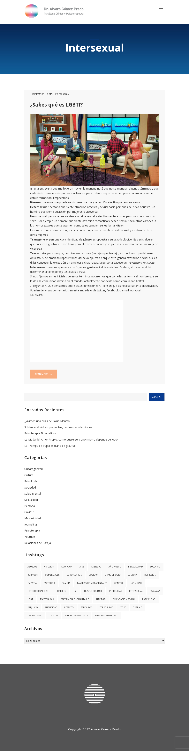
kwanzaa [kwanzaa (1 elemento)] (155, 590)
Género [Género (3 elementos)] (118, 582)
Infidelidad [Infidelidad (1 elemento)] (115, 590)
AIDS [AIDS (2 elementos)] (81, 566)
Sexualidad (31, 500)
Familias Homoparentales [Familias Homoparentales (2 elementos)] (92, 582)
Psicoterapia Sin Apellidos (40, 433)
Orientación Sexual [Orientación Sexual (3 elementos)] (124, 599)
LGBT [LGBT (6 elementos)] (30, 599)
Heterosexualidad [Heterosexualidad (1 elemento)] (38, 590)
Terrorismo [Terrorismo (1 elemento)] (106, 607)
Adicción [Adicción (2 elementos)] (49, 566)
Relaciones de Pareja (37, 543)
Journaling (30, 524)
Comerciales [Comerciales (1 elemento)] (52, 574)
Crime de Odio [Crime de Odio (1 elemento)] (113, 574)
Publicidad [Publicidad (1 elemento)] (51, 607)
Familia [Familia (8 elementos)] (66, 582)
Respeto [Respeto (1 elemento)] (69, 607)
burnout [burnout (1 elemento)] (32, 574)
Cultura (28, 475)
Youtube (29, 537)
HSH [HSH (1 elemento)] (75, 590)
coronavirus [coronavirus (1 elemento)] (74, 574)
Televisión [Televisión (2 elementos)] (87, 607)
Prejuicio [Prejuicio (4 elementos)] (32, 607)
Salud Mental (32, 493)
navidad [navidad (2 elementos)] (101, 599)
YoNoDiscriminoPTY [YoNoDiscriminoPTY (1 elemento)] (106, 615)
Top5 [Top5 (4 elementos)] (123, 607)
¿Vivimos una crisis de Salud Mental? (47, 421)
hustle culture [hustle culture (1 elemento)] (93, 590)
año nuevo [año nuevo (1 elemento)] (115, 566)
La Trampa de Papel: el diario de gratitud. (50, 446)
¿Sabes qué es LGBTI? (56, 104)
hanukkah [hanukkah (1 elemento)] (136, 582)
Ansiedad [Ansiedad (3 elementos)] (96, 566)
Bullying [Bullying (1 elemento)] (155, 566)
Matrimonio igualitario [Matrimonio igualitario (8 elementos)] (75, 599)
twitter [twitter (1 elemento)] (53, 615)
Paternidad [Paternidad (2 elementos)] (148, 599)
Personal (29, 506)
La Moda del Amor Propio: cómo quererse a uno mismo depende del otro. (71, 439)
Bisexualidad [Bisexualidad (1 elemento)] (135, 566)
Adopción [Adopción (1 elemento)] (66, 566)
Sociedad (30, 487)
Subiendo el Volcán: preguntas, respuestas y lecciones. (58, 427)
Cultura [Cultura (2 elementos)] (132, 574)
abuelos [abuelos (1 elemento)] (32, 566)
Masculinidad (32, 518)
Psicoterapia (32, 530)
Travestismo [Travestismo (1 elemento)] (34, 615)
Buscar (157, 397)
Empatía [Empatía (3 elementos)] (32, 582)
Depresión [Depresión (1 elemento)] (150, 574)
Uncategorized (33, 469)
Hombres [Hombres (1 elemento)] (61, 590)
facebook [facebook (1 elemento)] (49, 582)
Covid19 (29, 512)
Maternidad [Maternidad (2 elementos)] (47, 599)
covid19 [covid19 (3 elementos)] (93, 574)
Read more (43, 374)
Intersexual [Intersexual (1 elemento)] (136, 590)
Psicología (62, 94)
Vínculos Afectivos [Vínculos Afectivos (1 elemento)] (76, 615)
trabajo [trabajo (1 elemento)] (137, 607)
